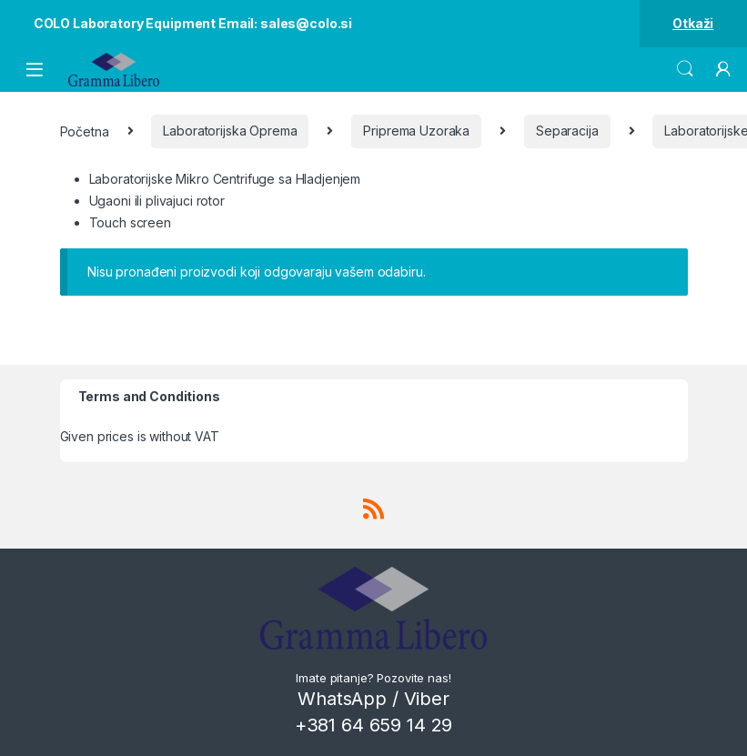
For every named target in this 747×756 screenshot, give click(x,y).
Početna (84, 130)
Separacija (567, 130)
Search (685, 69)
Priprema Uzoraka (416, 130)
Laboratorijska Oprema (230, 130)
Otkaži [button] (692, 23)
